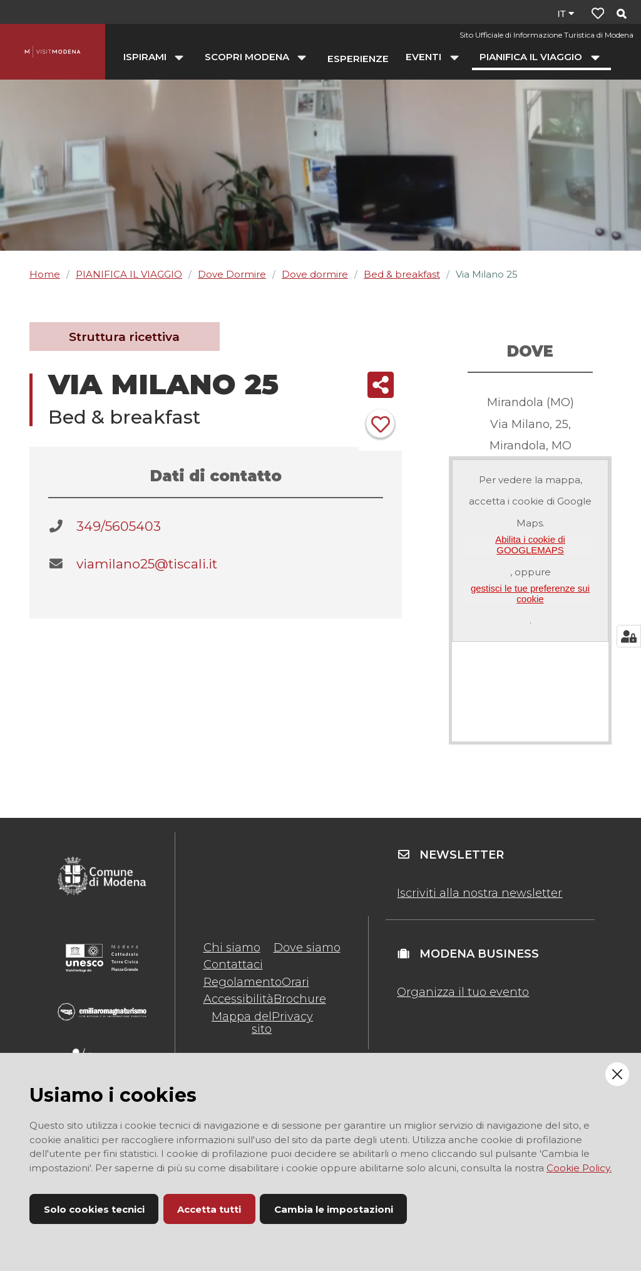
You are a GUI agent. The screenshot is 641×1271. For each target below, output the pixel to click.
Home (44, 274)
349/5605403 (118, 526)
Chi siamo (231, 948)
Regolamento (242, 982)
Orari (295, 982)
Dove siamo (307, 948)
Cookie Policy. (579, 1168)
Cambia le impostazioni (333, 1209)
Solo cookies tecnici (94, 1209)
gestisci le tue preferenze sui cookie (530, 593)
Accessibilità (238, 999)
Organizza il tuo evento (463, 992)
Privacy (292, 1016)
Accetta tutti (209, 1209)
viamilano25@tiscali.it (146, 564)
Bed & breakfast (402, 274)
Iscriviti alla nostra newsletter (479, 893)
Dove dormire (315, 274)
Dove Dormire (232, 274)
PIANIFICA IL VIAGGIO (129, 274)
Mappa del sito (242, 1023)
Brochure (300, 999)
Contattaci (233, 964)
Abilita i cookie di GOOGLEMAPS (530, 544)
